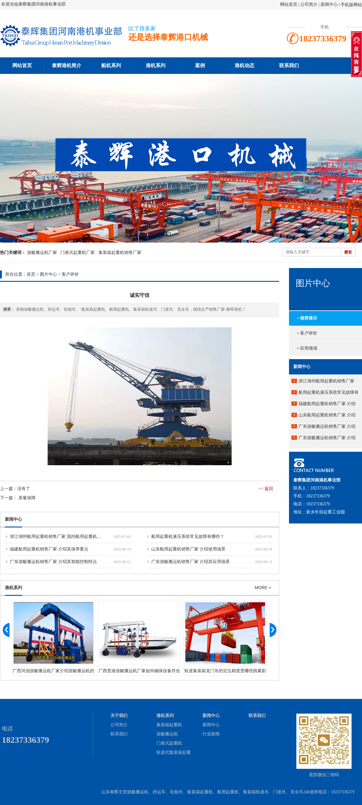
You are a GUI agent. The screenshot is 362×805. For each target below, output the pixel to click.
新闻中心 (329, 4)
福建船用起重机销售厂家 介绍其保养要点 (49, 549)
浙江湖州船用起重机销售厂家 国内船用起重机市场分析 (62, 536)
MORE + (263, 587)
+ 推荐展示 (307, 318)
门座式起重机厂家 (77, 252)
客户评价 (70, 274)
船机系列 (111, 65)
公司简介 (309, 4)
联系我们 (289, 65)
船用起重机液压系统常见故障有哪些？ (187, 536)
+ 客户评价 (307, 333)
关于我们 (119, 715)
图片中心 (48, 274)
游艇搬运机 (167, 734)
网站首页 (288, 4)
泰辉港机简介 (66, 65)
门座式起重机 (169, 743)
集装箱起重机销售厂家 (119, 252)
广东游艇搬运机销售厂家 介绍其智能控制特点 (53, 561)
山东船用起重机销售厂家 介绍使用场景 (188, 549)
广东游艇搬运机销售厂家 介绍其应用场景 (190, 561)
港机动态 (244, 65)
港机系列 (155, 65)
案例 (200, 65)
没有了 (23, 488)
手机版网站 (351, 4)
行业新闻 (211, 734)
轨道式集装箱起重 (173, 752)
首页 (31, 274)
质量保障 (27, 498)
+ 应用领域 (307, 348)
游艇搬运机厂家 (42, 252)
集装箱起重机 (169, 725)
